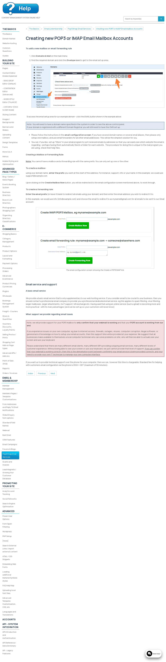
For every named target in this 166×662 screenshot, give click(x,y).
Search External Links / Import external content (9, 548)
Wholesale (6, 296)
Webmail (6, 430)
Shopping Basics (9, 234)
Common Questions (6, 49)
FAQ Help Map (8, 585)
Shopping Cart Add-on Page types (8, 345)
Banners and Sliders (7, 128)
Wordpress (7, 531)
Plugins (5, 291)
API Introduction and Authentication (9, 635)
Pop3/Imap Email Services (79, 28)
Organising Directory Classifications (8, 218)
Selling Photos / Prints (9, 336)
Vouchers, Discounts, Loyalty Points (8, 327)
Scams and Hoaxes (7, 463)
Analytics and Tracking (8, 492)
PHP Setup (6, 536)
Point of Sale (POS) (7, 362)
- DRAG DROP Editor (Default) (9, 82)
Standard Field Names (8, 424)
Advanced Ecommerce (7, 277)
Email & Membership (53, 28)
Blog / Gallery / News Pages (8, 178)
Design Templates (10, 142)
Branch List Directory (7, 201)
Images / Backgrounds (8, 120)
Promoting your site (9, 485)
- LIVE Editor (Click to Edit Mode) (10, 108)
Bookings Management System (8, 303)
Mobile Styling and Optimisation (10, 162)
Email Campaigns (9, 444)
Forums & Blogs (9, 449)
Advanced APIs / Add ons (9, 354)
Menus (5, 156)
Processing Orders (7, 269)
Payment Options (9, 263)
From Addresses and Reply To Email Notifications (10, 407)
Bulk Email (6, 435)
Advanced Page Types (9, 170)
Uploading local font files (9, 591)
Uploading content (6, 136)
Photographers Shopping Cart (8, 209)
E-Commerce (9, 228)
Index (30, 373)
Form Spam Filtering (7, 525)
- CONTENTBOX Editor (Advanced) (8, 91)
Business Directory (6, 193)
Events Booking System (9, 186)
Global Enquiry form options (8, 416)
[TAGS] (5, 541)
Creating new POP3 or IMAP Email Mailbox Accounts (119, 28)
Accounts (9, 619)
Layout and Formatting (7, 257)
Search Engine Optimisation (8, 505)
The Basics (34, 28)
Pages (5, 68)
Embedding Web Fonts (9, 565)
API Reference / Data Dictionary (9, 644)
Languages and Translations (9, 613)
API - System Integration (10, 626)
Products (6, 246)
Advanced (8, 511)
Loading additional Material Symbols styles (9, 576)
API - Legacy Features (7, 652)
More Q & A (7, 152)
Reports (5, 368)
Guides (5, 55)
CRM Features (8, 439)
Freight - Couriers (10, 311)
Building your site (8, 62)
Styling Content (9, 114)
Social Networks (9, 499)
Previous (42, 373)
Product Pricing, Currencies (9, 285)
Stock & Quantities (7, 317)
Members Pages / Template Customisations (9, 396)
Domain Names (8, 38)
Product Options (9, 251)
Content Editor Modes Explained (9, 74)
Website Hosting (9, 43)
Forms (5, 147)
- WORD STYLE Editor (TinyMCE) (9, 100)
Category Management (8, 240)
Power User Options (7, 517)
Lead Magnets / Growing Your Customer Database (9, 474)
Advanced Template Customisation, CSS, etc (9, 602)
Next (53, 373)
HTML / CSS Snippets (7, 558)
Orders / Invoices (9, 373)
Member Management (8, 387)
